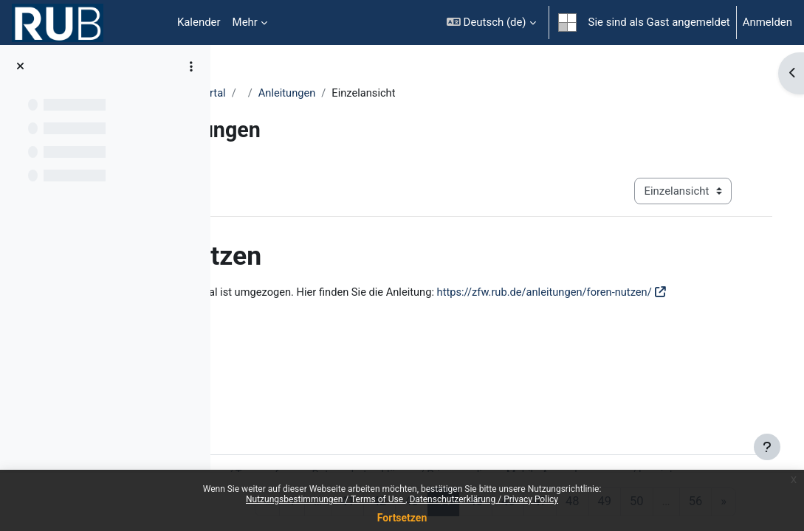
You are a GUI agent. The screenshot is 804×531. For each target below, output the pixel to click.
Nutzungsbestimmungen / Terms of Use (325, 499)
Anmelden (767, 22)
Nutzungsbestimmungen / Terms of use (336, 426)
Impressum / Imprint (322, 443)
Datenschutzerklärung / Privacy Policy (483, 499)
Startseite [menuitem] (147, 23)
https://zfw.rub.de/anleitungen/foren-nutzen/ (348, 309)
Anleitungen (422, 93)
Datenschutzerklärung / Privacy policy (539, 426)
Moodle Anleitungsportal (299, 93)
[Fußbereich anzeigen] (767, 447)
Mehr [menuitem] (245, 22)
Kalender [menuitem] (199, 22)
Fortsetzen (402, 518)
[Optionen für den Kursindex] (191, 66)
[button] (491, 22)
